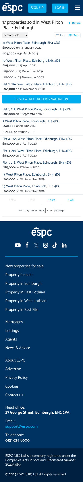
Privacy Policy (16, 377)
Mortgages (14, 322)
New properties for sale (24, 266)
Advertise (13, 369)
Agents (11, 339)
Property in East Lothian (25, 292)
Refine (76, 23)
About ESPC (15, 360)
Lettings (12, 330)
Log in (60, 8)
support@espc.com (21, 426)
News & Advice (17, 348)
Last (72, 199)
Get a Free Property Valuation (43, 99)
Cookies (12, 386)
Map (75, 35)
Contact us (14, 395)
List (62, 35)
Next (52, 199)
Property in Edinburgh (23, 283)
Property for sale (19, 275)
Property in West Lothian (25, 301)
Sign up (37, 8)
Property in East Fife (21, 309)
